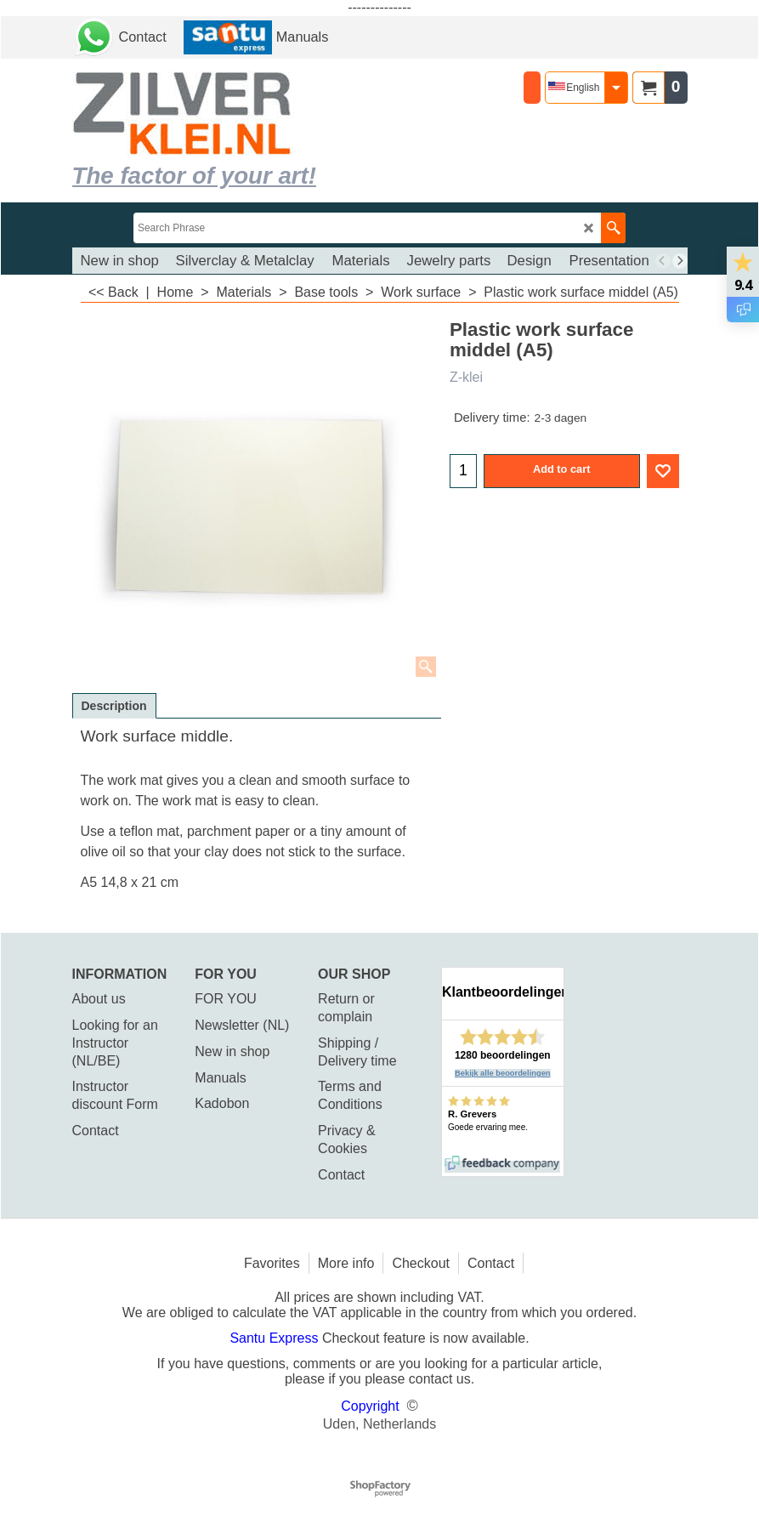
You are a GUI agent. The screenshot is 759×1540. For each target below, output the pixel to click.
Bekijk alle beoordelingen (503, 1073)
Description (114, 706)
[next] (680, 261)
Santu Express (275, 1338)
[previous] (663, 261)
